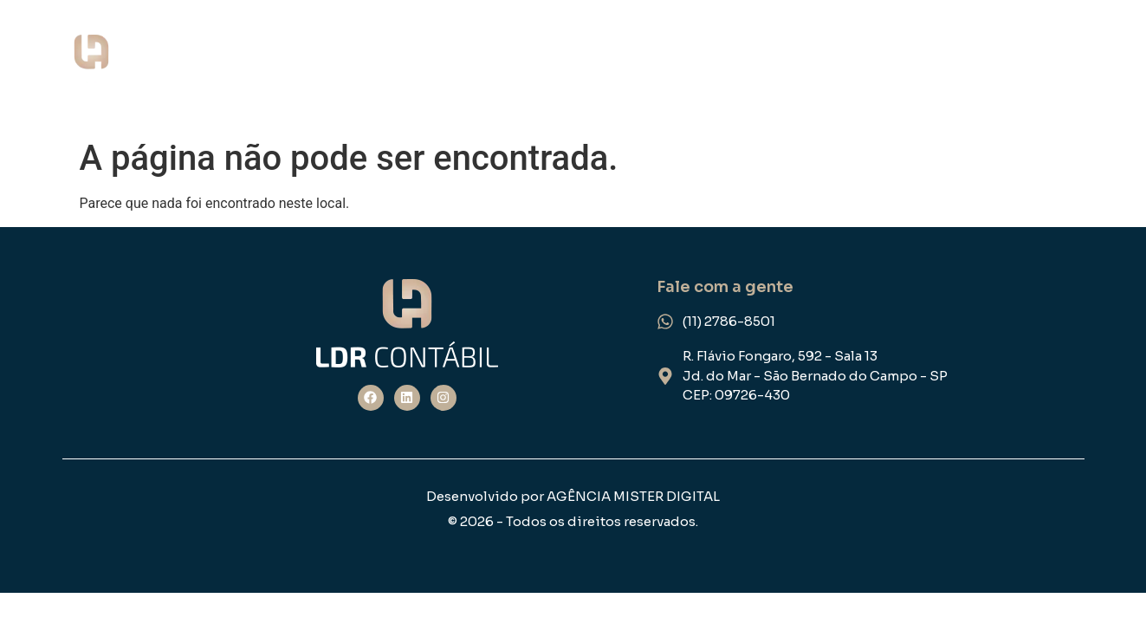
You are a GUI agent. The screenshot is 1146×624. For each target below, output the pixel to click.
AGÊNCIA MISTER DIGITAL (633, 496)
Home (557, 65)
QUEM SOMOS (661, 65)
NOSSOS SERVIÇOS (814, 65)
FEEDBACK (1094, 65)
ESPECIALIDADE (970, 65)
